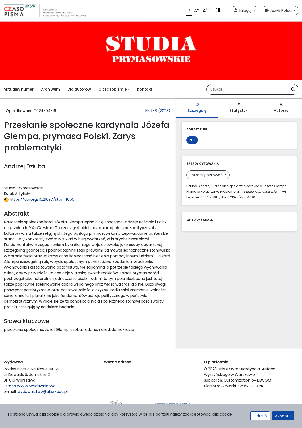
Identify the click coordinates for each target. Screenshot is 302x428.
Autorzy (281, 108)
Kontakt (144, 89)
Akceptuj (283, 416)
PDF (192, 140)
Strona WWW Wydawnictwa (29, 386)
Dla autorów (79, 89)
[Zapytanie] (247, 89)
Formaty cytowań (206, 175)
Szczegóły (197, 108)
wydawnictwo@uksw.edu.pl (42, 391)
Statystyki (239, 108)
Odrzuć (260, 416)
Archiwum (50, 89)
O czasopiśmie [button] (112, 89)
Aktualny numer (19, 89)
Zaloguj (243, 10)
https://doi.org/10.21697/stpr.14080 (39, 199)
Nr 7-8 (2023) (157, 110)
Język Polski (279, 10)
